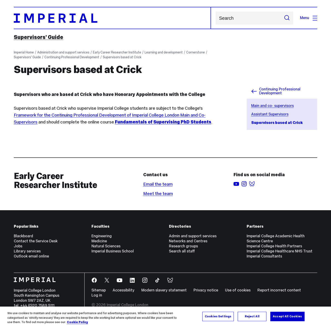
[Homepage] (112, 18)
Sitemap (98, 290)
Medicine (99, 241)
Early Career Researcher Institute (117, 52)
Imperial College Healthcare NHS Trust (279, 251)
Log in (96, 295)
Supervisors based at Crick (122, 57)
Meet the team (158, 193)
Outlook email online (31, 256)
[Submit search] (287, 18)
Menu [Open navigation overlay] (308, 17)
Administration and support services (63, 52)
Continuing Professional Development (71, 57)
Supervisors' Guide (38, 37)
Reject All (252, 316)
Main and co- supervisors (272, 105)
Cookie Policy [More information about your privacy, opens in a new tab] (77, 322)
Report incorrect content (279, 290)
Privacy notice (206, 290)
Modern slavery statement (164, 290)
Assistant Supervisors (269, 114)
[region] (165, 317)
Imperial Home (24, 52)
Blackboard (23, 236)
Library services (27, 251)
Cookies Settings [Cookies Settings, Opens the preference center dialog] (218, 316)
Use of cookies (238, 290)
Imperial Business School (112, 251)
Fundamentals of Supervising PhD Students (163, 122)
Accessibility (123, 290)
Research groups (183, 246)
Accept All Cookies (287, 316)
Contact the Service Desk (35, 241)
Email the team (158, 184)
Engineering (101, 236)
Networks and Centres (188, 241)
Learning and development (164, 52)
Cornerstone (195, 52)
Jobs (18, 246)
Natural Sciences (105, 246)
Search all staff (182, 251)
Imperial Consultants (264, 256)
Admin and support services (193, 236)
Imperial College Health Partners (274, 246)
